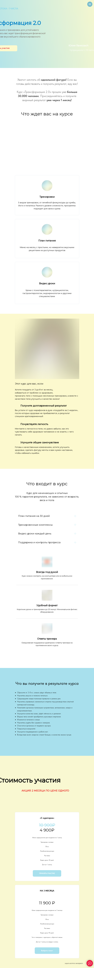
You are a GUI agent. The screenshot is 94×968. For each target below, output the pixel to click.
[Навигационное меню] (90, 4)
